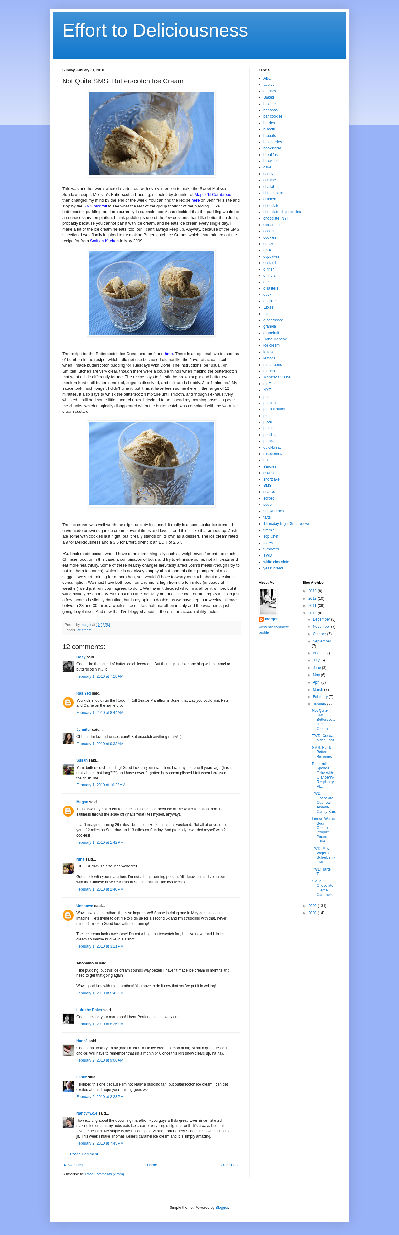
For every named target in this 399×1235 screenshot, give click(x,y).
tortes (268, 543)
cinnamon (271, 224)
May (317, 675)
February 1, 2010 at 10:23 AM (100, 785)
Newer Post (73, 1165)
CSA (267, 250)
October (320, 634)
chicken (269, 199)
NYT (267, 390)
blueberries (272, 142)
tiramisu (269, 530)
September (322, 641)
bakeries (270, 104)
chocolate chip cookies (282, 212)
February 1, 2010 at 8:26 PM (99, 1024)
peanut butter (274, 409)
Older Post (229, 1165)
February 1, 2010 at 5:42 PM (99, 993)
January (320, 704)
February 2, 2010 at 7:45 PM (99, 1143)
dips (266, 282)
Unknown (84, 906)
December (322, 619)
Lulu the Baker (89, 1010)
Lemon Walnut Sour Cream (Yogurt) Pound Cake (324, 830)
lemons (269, 358)
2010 (313, 613)
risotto (268, 460)
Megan (82, 802)
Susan (82, 760)
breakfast (271, 155)
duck (267, 294)
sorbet (268, 498)
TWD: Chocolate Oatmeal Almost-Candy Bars (324, 802)
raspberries (272, 454)
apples (268, 84)
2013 (313, 591)
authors (269, 91)
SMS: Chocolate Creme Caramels (322, 888)
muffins (269, 384)
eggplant (270, 301)
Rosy (80, 657)
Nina (80, 859)
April (317, 682)
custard (269, 263)
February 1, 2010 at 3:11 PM (99, 946)
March (318, 689)
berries (269, 123)
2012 (313, 598)
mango (269, 371)
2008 (313, 913)
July (316, 660)
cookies (269, 237)
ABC (267, 78)
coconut (269, 231)
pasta (267, 396)
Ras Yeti (83, 693)
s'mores (269, 466)
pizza (267, 422)
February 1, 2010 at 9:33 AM (99, 744)
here (195, 200)
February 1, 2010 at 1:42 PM (99, 842)
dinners (269, 275)
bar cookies (272, 116)
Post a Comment (84, 1154)
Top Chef (270, 536)
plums (268, 428)
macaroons (272, 365)
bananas (270, 110)
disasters (270, 288)
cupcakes (271, 256)
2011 (313, 605)
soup (267, 504)
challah (269, 186)
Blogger (221, 1207)
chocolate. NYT (276, 218)
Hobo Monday (275, 339)
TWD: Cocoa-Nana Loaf (323, 738)
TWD (267, 555)
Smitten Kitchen (104, 240)
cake (267, 167)
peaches (270, 403)
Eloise (268, 307)
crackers (270, 244)
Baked (268, 97)
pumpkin (270, 441)
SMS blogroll (95, 206)
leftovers (270, 352)
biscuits (269, 136)
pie (265, 415)
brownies (270, 161)
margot (271, 619)
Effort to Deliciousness (155, 30)
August (319, 653)
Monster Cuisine (277, 377)
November (322, 626)
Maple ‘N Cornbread (213, 194)
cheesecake (273, 193)
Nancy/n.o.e (86, 1113)
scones (269, 473)
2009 (313, 906)
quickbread (272, 447)
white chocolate (276, 562)
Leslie (81, 1077)
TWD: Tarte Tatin (321, 871)
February (321, 697)
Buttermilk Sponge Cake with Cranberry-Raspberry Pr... (323, 775)
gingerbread (273, 320)
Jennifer (83, 729)
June (317, 668)
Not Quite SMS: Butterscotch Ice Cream (323, 719)
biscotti (269, 129)
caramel (270, 180)
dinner (268, 269)
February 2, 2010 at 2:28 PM (99, 1097)
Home (152, 1165)
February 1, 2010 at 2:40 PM (99, 889)
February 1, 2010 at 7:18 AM (99, 676)
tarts (267, 517)
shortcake (271, 479)
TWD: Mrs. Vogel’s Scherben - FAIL (323, 855)
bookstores (272, 148)
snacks (269, 492)
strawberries (273, 511)
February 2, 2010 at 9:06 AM (99, 1060)
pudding (270, 434)
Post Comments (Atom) (104, 1174)
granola (269, 326)
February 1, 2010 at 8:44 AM (99, 712)
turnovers (271, 549)
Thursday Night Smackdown (286, 523)
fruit (266, 313)
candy (268, 174)
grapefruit (271, 333)
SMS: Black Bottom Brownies (322, 752)
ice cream (84, 630)
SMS (267, 485)
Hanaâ (82, 1041)
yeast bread (273, 568)
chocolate (271, 205)
